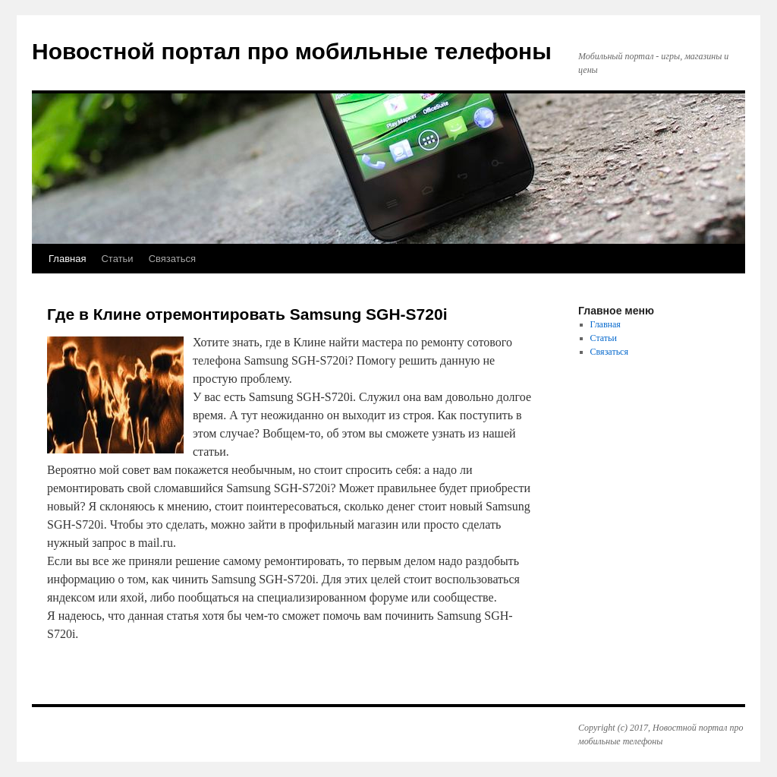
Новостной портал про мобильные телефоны (292, 51)
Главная (67, 258)
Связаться (172, 258)
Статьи (117, 258)
